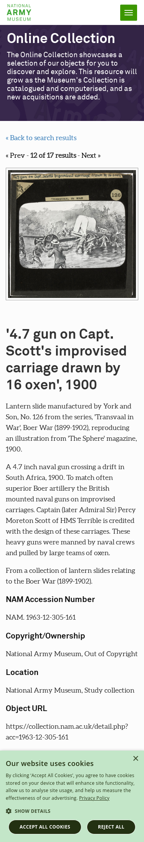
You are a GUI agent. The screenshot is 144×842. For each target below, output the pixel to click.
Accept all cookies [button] (45, 827)
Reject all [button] (111, 827)
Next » (91, 155)
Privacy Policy (94, 798)
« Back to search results (41, 138)
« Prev (15, 155)
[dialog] (72, 796)
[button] (72, 811)
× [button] (135, 759)
